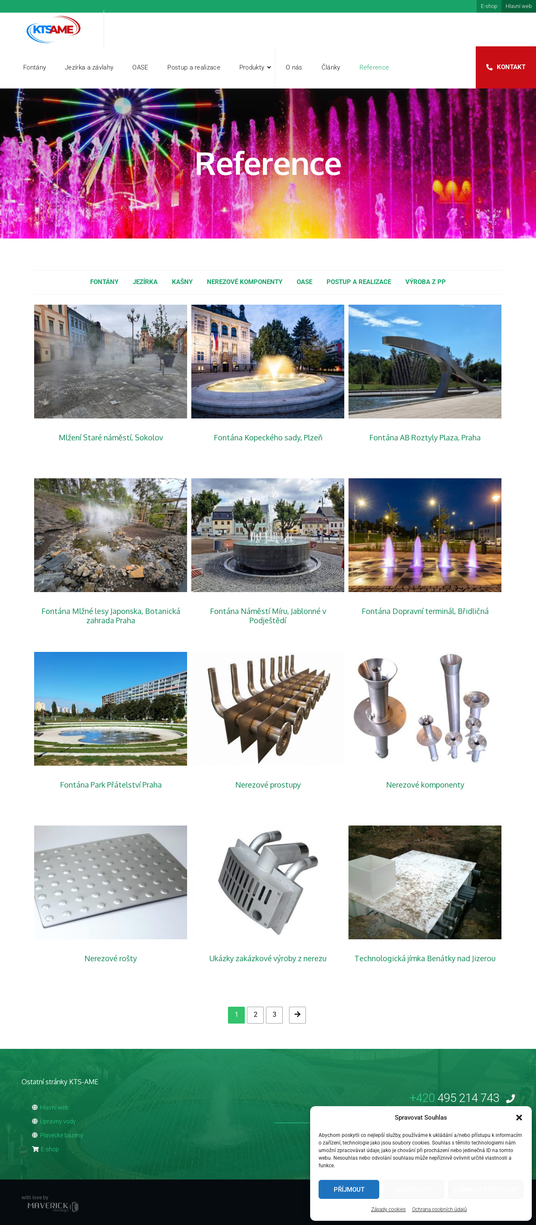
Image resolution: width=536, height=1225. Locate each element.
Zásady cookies (388, 1209)
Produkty (251, 67)
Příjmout (349, 1189)
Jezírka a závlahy (89, 67)
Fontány (34, 67)
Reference (374, 67)
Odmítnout (414, 1189)
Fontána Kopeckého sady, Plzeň (268, 437)
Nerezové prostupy (268, 784)
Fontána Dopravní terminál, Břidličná (425, 611)
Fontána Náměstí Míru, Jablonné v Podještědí (268, 615)
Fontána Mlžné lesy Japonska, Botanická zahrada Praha (110, 615)
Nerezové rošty (110, 958)
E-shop (489, 6)
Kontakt (511, 67)
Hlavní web (519, 6)
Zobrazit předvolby (486, 1189)
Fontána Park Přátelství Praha (111, 784)
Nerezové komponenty (425, 784)
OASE (140, 67)
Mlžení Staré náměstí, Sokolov (111, 437)
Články (331, 67)
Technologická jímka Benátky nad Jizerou (425, 958)
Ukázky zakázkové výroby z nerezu (268, 958)
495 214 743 (462, 1098)
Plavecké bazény (57, 1135)
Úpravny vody (54, 1121)
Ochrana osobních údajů (439, 1209)
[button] (519, 1117)
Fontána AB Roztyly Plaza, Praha (425, 437)
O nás (294, 67)
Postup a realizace (193, 67)
